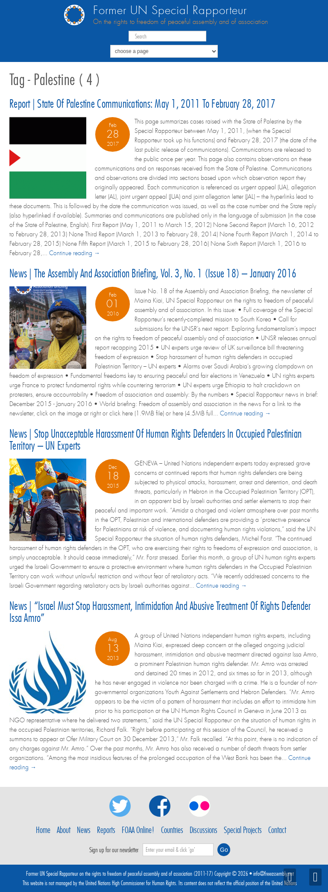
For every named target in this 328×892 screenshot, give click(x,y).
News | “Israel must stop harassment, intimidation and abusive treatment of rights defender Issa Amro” (159, 611)
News (84, 830)
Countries (172, 830)
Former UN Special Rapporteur (170, 10)
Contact (277, 830)
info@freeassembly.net (273, 873)
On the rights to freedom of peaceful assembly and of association (180, 22)
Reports (106, 830)
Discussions (203, 830)
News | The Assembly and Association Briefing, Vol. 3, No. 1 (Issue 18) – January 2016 (152, 273)
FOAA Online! (138, 830)
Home (43, 830)
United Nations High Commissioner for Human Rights (130, 883)
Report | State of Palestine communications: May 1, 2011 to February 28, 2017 (142, 103)
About (63, 830)
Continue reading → (74, 253)
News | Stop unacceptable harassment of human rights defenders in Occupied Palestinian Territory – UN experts (155, 439)
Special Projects (243, 830)
